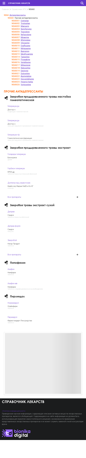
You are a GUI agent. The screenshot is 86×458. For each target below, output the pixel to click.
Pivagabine (25, 59)
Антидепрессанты (18, 15)
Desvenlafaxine (27, 79)
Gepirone (24, 71)
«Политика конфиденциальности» (14, 411)
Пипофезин (17, 262)
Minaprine (25, 37)
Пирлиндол (17, 296)
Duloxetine (25, 73)
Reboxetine (25, 68)
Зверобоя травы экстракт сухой (32, 205)
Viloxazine (25, 43)
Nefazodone (26, 34)
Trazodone (25, 32)
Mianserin (25, 26)
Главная (5, 9)
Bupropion (25, 51)
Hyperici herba (27, 82)
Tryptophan (25, 23)
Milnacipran (25, 65)
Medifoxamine (27, 54)
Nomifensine (26, 29)
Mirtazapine (26, 48)
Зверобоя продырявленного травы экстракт (40, 147)
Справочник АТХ (19, 9)
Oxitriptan (25, 21)
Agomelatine (26, 76)
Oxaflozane (25, 46)
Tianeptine (25, 57)
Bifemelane (25, 40)
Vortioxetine (26, 84)
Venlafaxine (26, 62)
